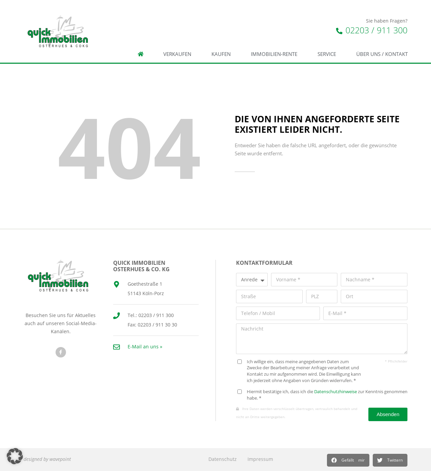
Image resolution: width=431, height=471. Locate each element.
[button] (348, 460)
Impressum (260, 459)
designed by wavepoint (47, 459)
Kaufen (221, 54)
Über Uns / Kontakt (382, 54)
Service (327, 54)
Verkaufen (177, 54)
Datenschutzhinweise (335, 392)
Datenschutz (222, 459)
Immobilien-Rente (274, 54)
